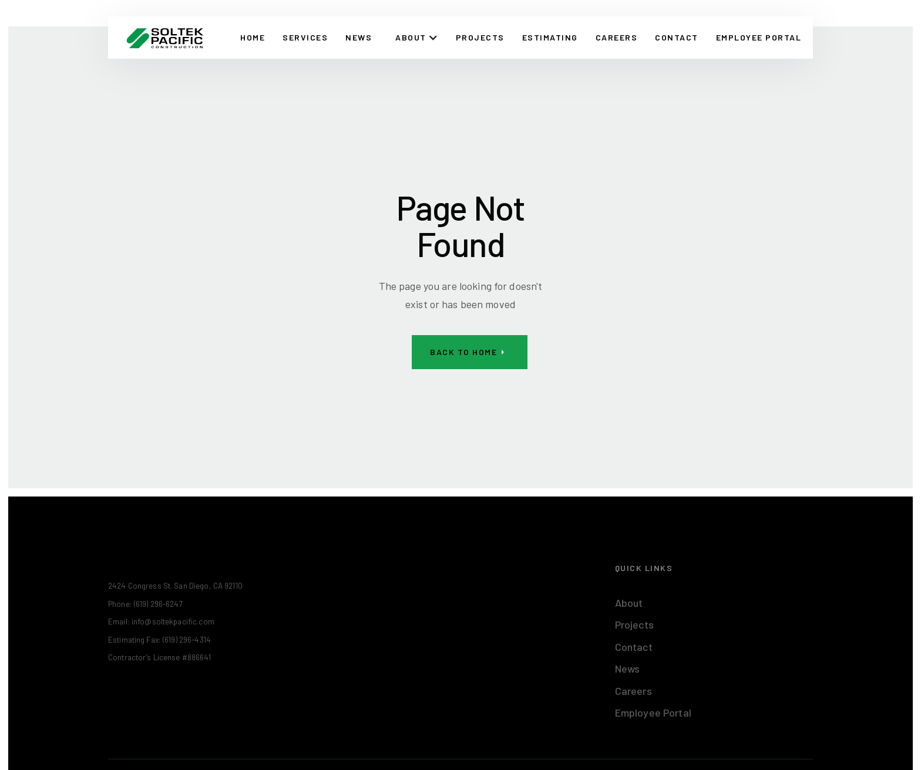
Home (252, 37)
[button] (417, 38)
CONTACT (676, 37)
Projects (480, 37)
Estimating (550, 37)
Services (305, 37)
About (629, 602)
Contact (634, 646)
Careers (617, 37)
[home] (165, 37)
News (358, 37)
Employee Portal (653, 712)
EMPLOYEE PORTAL (759, 37)
